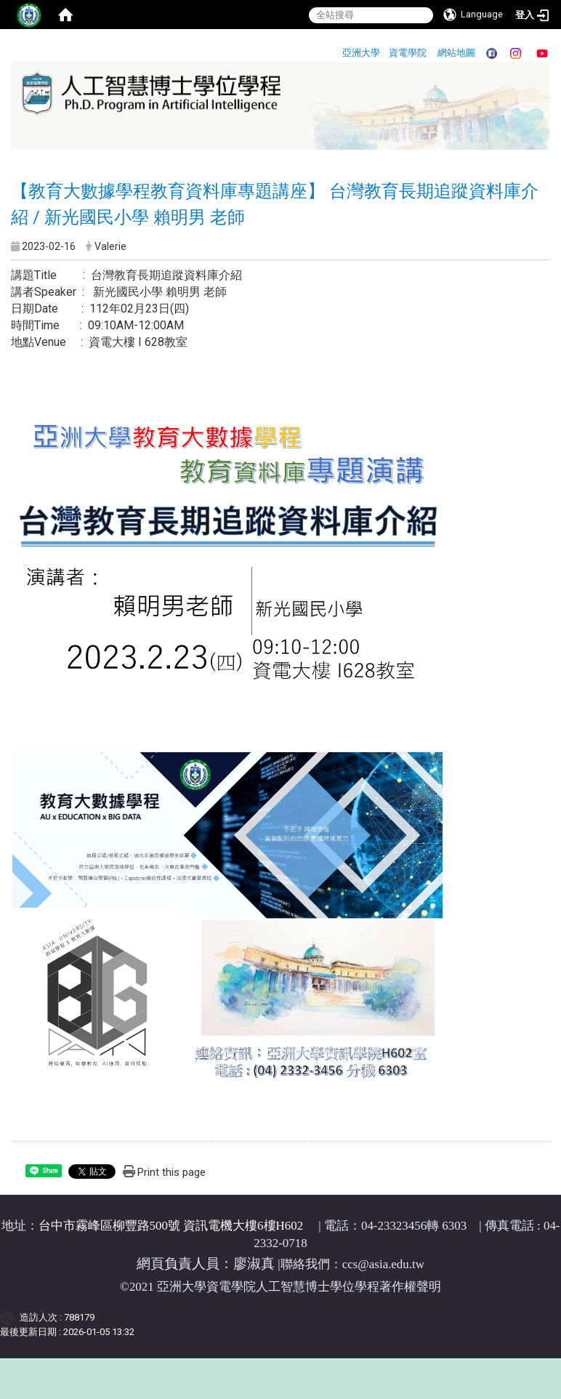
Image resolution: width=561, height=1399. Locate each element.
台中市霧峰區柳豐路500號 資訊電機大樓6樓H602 (171, 1226)
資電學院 (408, 52)
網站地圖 (456, 52)
